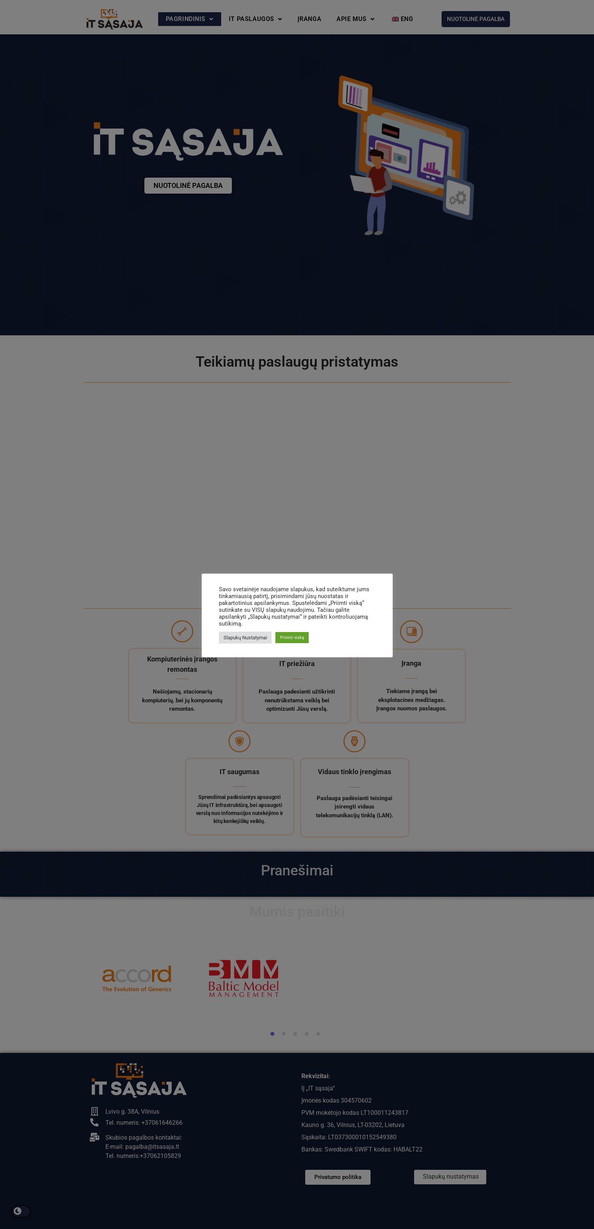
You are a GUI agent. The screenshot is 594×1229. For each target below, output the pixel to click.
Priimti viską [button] (292, 637)
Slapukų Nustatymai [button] (245, 637)
